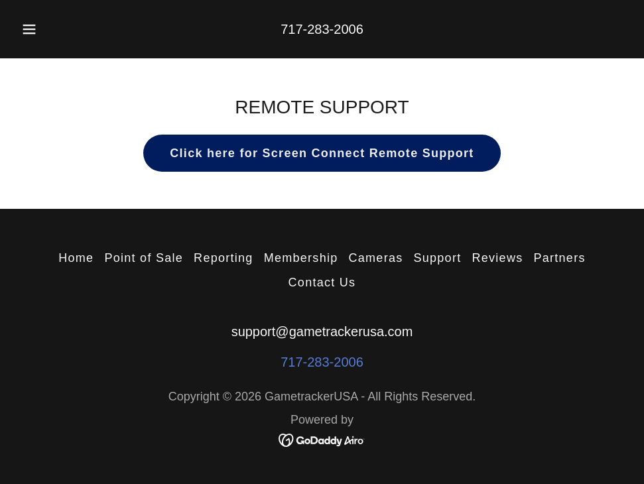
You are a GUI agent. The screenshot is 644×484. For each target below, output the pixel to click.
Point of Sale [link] (143, 258)
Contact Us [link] (322, 282)
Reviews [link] (497, 258)
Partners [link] (559, 258)
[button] (43, 29)
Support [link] (437, 258)
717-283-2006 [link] (322, 29)
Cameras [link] (376, 258)
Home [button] (76, 258)
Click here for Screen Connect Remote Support (322, 153)
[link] (322, 439)
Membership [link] (301, 258)
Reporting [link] (223, 258)
